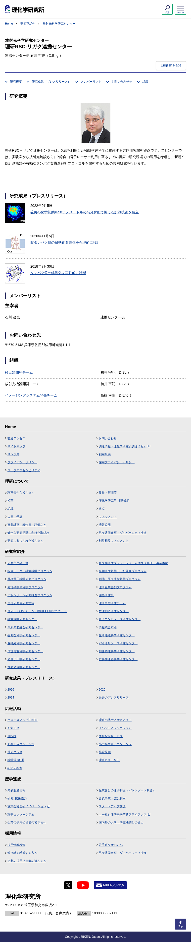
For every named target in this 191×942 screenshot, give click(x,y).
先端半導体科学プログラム (25, 587)
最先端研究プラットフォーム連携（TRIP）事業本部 (133, 563)
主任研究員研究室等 (20, 603)
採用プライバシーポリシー (117, 462)
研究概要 (16, 81)
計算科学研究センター (22, 619)
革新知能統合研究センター (25, 627)
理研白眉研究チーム (112, 603)
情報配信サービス (111, 736)
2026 (10, 689)
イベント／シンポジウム (115, 728)
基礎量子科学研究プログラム (26, 579)
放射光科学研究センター (59, 23)
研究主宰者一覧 (17, 563)
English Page (171, 65)
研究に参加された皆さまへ (25, 540)
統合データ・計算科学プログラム (29, 571)
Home (9, 23)
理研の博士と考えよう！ (115, 720)
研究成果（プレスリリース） (51, 81)
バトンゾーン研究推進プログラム (29, 595)
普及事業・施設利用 (112, 798)
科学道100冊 (15, 760)
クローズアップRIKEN (22, 720)
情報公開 (105, 525)
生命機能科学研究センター (117, 635)
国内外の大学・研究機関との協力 (121, 822)
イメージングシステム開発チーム (31, 395)
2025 (102, 689)
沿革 (10, 500)
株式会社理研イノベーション (28, 806)
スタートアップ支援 (112, 806)
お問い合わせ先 (121, 81)
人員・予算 (14, 517)
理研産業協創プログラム (115, 587)
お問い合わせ (108, 438)
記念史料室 (14, 768)
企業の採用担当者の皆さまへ (26, 822)
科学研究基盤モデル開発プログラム (122, 571)
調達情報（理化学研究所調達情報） (124, 446)
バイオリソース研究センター (118, 643)
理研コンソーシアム (20, 814)
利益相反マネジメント (114, 540)
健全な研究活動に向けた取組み (28, 532)
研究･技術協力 (17, 798)
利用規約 (105, 454)
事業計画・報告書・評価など (26, 525)
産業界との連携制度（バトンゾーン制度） (127, 790)
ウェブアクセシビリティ (23, 470)
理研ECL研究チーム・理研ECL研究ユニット (37, 611)
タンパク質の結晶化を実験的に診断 (58, 273)
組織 (145, 81)
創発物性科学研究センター (117, 651)
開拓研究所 (106, 595)
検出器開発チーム (19, 372)
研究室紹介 (27, 23)
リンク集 (13, 454)
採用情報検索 (16, 845)
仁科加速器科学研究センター (118, 659)
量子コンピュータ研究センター (120, 619)
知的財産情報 (16, 790)
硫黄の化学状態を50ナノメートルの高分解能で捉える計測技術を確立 (84, 212)
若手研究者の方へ (111, 845)
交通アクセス (16, 438)
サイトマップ (16, 446)
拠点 (102, 508)
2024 (10, 697)
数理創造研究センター (114, 611)
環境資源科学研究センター (25, 651)
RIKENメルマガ (113, 885)
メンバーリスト (91, 81)
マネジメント (108, 517)
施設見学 (105, 752)
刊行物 (11, 736)
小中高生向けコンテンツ (115, 744)
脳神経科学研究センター (23, 643)
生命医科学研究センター (23, 635)
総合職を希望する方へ (22, 853)
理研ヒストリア (109, 760)
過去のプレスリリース (114, 697)
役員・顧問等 (108, 492)
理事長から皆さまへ (20, 492)
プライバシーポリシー (22, 462)
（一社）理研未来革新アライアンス (124, 814)
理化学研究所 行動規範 (114, 500)
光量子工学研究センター (23, 659)
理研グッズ (14, 752)
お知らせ (13, 728)
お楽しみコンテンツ (20, 744)
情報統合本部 (108, 627)
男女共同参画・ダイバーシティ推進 (122, 532)
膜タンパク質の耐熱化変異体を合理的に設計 (65, 242)
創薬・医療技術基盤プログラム (120, 579)
